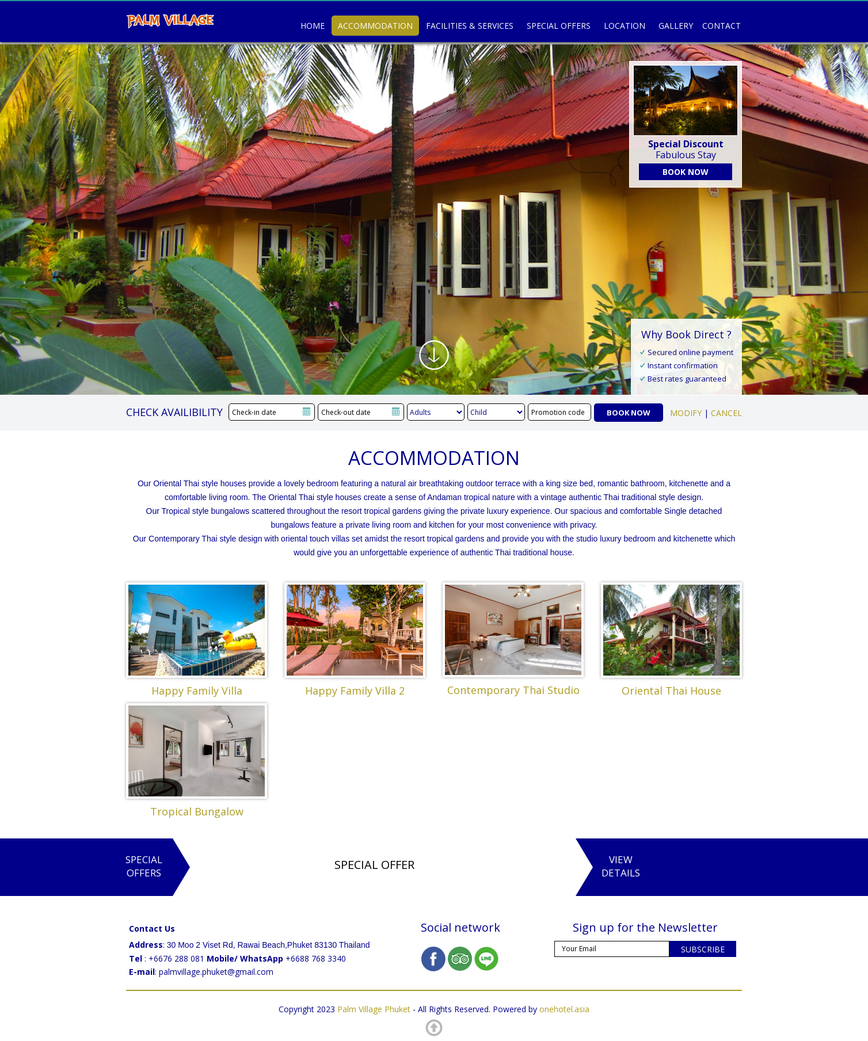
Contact (721, 25)
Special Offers (559, 25)
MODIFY (686, 412)
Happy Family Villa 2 (355, 690)
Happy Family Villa (196, 690)
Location (624, 25)
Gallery (675, 25)
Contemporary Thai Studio (513, 690)
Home (312, 25)
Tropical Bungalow (196, 811)
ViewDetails (620, 866)
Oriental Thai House (671, 690)
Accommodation (375, 25)
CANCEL (726, 412)
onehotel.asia (564, 1009)
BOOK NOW (686, 171)
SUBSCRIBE (703, 949)
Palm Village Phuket (373, 1009)
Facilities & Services (469, 25)
